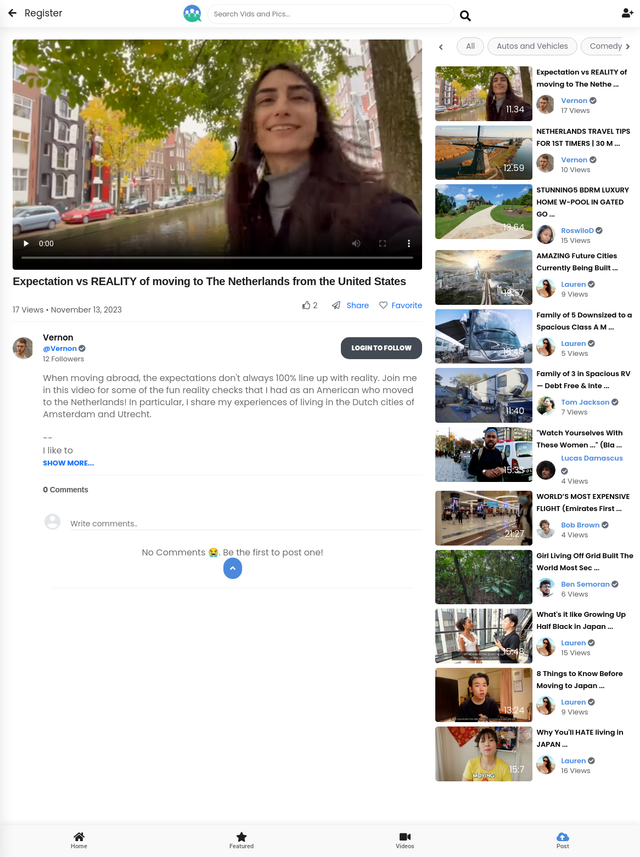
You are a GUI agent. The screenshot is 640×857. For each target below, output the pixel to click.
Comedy (606, 46)
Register (37, 13)
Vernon (578, 100)
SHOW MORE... (68, 463)
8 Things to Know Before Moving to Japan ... (579, 679)
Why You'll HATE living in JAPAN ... (579, 738)
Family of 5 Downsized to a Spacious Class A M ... (584, 321)
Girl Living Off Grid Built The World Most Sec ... (584, 561)
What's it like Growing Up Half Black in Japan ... (581, 620)
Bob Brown (584, 525)
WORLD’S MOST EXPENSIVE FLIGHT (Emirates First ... (583, 502)
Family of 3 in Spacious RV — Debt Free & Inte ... (583, 379)
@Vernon (60, 348)
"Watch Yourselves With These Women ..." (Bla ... (579, 439)
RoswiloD (582, 230)
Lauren (577, 284)
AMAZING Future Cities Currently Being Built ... (576, 262)
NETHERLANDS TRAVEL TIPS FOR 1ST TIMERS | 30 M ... (583, 137)
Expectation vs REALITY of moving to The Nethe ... (581, 78)
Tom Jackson (589, 402)
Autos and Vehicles (532, 46)
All (470, 46)
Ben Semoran (590, 584)
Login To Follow (381, 348)
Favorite (400, 305)
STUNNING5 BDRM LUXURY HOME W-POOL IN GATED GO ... (582, 202)
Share (350, 305)
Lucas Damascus (592, 464)
